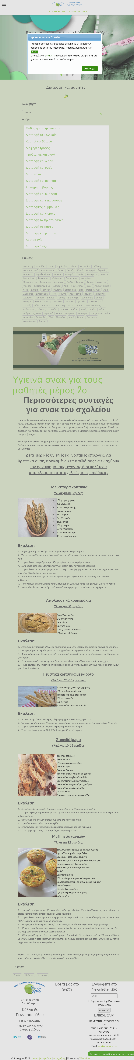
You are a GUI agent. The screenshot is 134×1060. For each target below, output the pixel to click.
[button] (90, 68)
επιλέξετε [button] (50, 55)
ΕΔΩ (34, 52)
